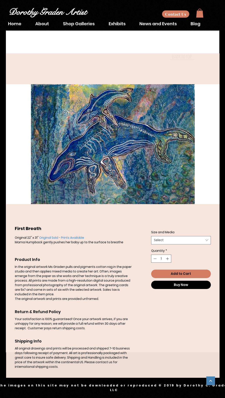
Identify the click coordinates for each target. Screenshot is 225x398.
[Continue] (210, 380)
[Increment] (168, 258)
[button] (199, 13)
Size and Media (162, 232)
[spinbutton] (161, 258)
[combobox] (181, 240)
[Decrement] (154, 258)
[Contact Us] (175, 14)
